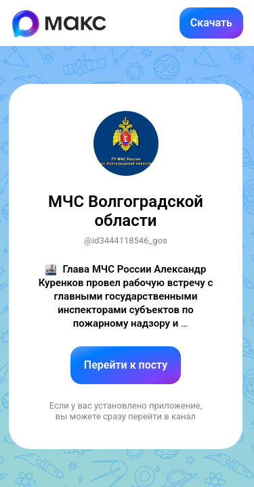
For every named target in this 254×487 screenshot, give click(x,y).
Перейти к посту (125, 364)
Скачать (211, 22)
